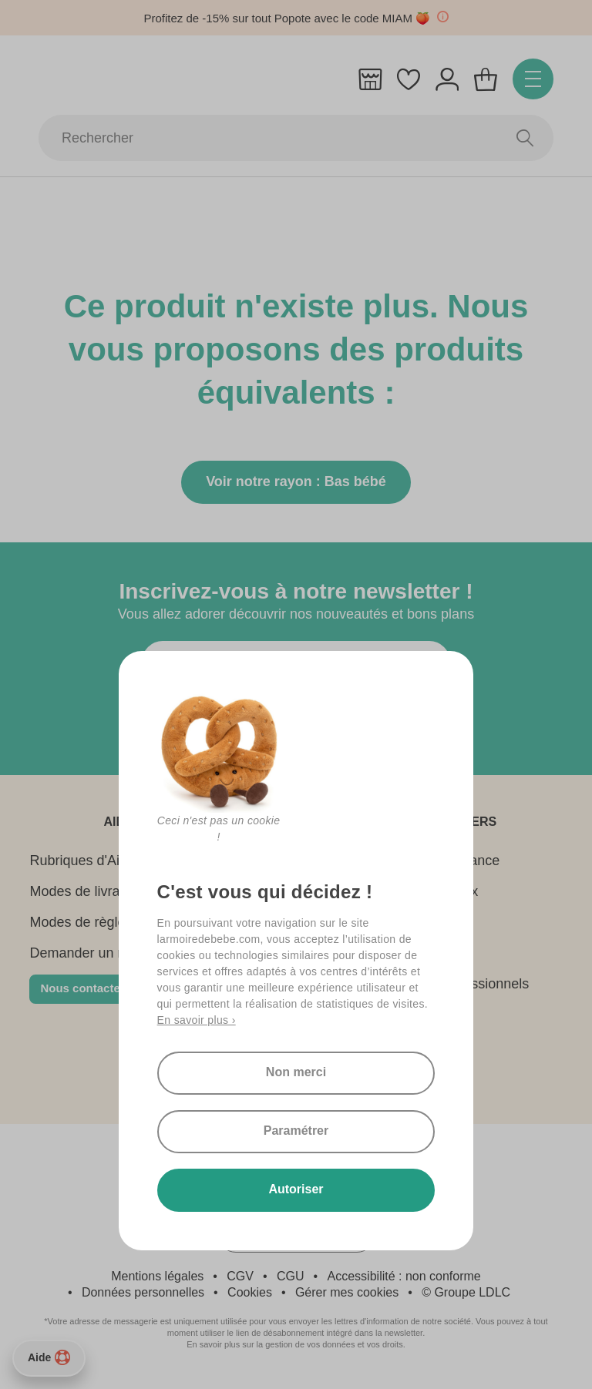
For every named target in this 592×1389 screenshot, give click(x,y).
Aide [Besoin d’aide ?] (49, 1357)
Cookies (249, 1292)
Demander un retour (91, 953)
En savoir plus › (196, 1020)
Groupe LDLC (472, 1292)
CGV (240, 1276)
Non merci (296, 1072)
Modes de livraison (87, 891)
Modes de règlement (92, 922)
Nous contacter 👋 (91, 988)
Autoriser (295, 1189)
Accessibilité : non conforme (404, 1276)
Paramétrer (296, 1130)
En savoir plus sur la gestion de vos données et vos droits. (296, 1344)
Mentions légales (157, 1276)
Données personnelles (143, 1292)
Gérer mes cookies (347, 1292)
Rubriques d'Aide (82, 860)
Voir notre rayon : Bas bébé (296, 481)
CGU (290, 1276)
